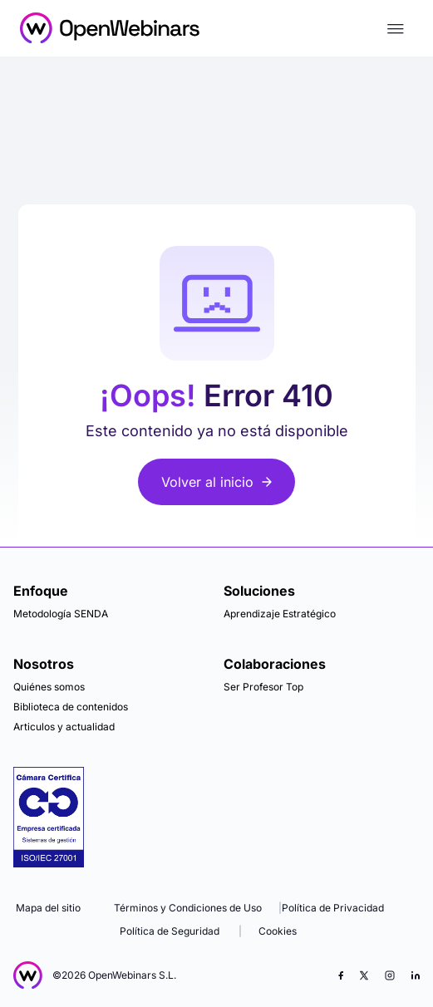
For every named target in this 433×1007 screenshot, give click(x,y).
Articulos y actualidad (64, 726)
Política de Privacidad (333, 907)
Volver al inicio (216, 482)
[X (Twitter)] (364, 975)
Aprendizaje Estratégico (280, 613)
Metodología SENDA (60, 613)
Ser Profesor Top (263, 686)
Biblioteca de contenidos (70, 706)
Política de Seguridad (169, 931)
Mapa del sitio (48, 907)
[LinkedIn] (415, 975)
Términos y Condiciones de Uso (188, 907)
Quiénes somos (49, 686)
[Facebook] (340, 975)
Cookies (277, 931)
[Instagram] (390, 975)
